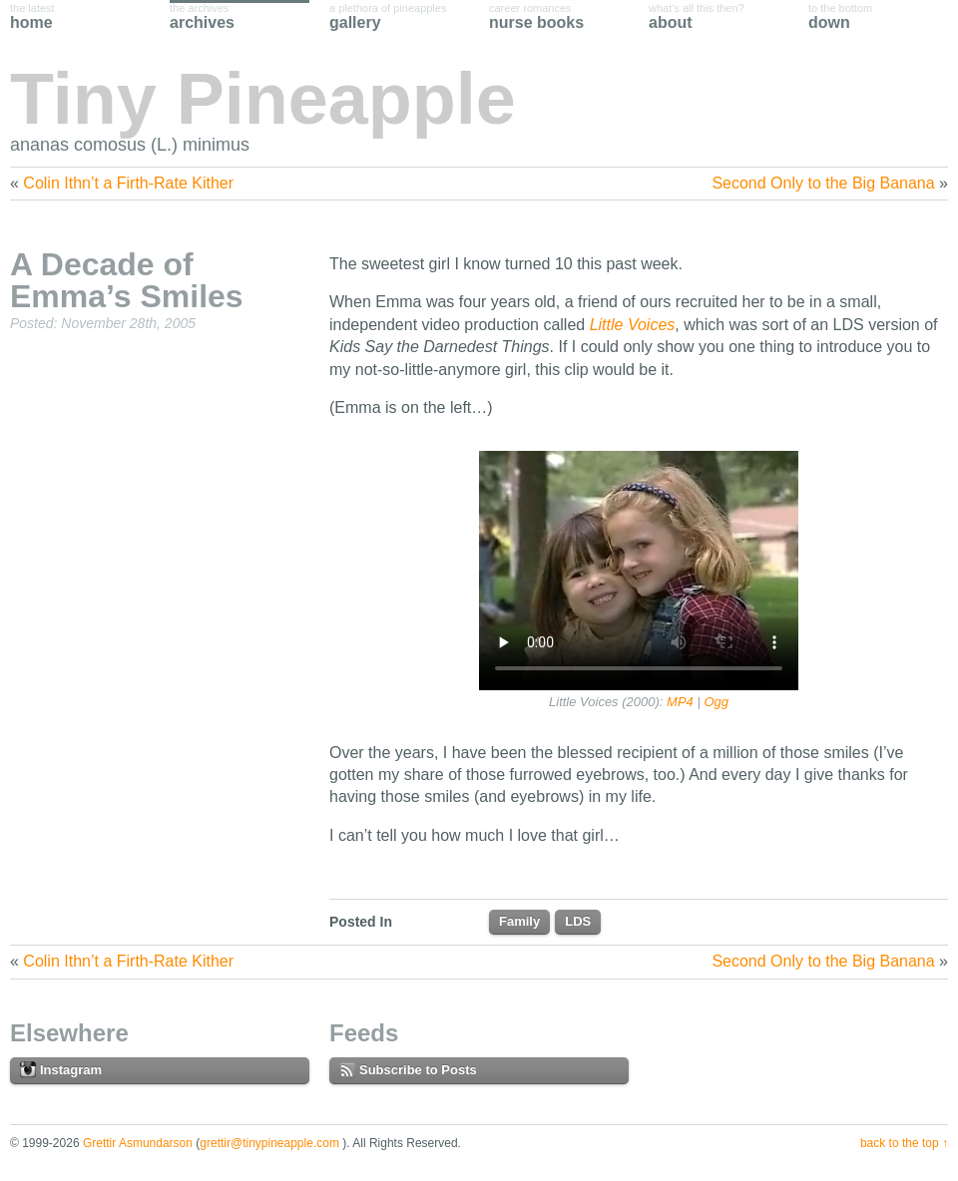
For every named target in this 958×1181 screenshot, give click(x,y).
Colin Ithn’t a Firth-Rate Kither (128, 183)
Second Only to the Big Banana (823, 183)
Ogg (716, 701)
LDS (578, 921)
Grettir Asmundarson (138, 1143)
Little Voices (633, 324)
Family (519, 921)
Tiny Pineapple (263, 99)
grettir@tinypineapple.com (269, 1143)
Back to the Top (899, 1143)
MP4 (680, 701)
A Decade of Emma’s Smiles (126, 280)
